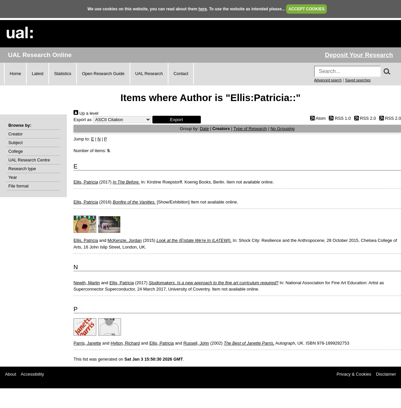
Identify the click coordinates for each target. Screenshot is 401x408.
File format (18, 185)
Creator (15, 133)
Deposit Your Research (359, 54)
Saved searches (358, 80)
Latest (37, 73)
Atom (316, 118)
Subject (15, 142)
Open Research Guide (103, 73)
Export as (83, 119)
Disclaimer (386, 374)
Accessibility (32, 374)
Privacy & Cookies (354, 374)
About (10, 374)
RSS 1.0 (339, 118)
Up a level (86, 113)
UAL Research (149, 73)
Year (12, 177)
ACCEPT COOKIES (306, 9)
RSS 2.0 (364, 118)
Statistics (62, 73)
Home (15, 73)
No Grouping (282, 128)
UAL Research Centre (29, 159)
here (202, 9)
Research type (22, 168)
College (15, 151)
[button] (176, 119)
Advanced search (328, 80)
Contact (180, 73)
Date (204, 128)
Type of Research (250, 128)
